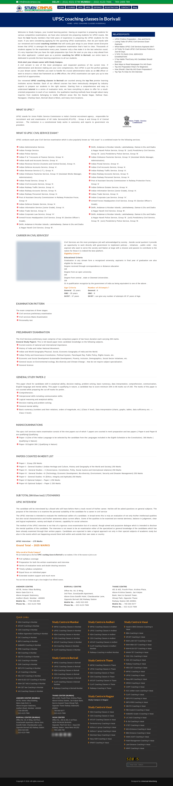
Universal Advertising (149, 781)
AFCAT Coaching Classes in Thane (103, 681)
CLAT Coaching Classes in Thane (102, 684)
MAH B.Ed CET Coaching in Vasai (139, 648)
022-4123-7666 (34, 604)
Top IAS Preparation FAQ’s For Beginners (131, 67)
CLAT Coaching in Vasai (135, 695)
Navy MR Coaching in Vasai (136, 679)
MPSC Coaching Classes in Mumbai (67, 627)
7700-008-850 (34, 601)
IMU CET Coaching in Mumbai (29, 676)
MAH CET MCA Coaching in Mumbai (31, 684)
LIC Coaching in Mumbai (27, 672)
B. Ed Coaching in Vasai (135, 721)
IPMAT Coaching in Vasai (99, 743)
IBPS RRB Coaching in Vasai (137, 702)
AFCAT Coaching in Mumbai (28, 626)
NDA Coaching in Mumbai (27, 622)
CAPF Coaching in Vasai (135, 687)
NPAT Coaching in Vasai (135, 748)
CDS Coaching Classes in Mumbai (67, 638)
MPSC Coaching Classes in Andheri (103, 627)
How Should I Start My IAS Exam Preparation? (133, 69)
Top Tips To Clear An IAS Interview (128, 72)
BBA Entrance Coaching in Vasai (138, 733)
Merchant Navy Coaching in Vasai (102, 735)
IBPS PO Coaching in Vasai (136, 698)
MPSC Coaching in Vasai (135, 672)
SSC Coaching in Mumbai (27, 660)
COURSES (71, 7)
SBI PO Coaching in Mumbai (28, 657)
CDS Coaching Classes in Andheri (102, 638)
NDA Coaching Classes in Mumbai (67, 634)
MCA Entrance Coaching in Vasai (138, 729)
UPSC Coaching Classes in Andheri (103, 631)
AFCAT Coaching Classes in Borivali (67, 678)
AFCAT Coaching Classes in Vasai (103, 720)
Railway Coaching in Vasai (136, 664)
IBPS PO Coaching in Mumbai (29, 668)
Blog (135, 7)
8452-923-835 (82, 602)
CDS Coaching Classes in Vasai (102, 716)
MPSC (88, 7)
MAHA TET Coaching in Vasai (137, 652)
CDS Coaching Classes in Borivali (66, 674)
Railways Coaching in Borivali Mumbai (68, 688)
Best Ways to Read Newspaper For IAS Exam (133, 64)
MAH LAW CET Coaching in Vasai (138, 641)
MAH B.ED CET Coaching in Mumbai (32, 680)
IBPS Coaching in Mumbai (27, 641)
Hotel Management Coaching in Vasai (140, 741)
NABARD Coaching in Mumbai (29, 645)
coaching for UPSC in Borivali (76, 55)
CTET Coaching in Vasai (135, 725)
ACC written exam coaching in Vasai (139, 691)
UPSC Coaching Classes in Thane (103, 669)
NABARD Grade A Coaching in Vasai (140, 714)
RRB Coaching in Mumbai (27, 649)
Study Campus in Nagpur (98, 700)
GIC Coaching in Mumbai (27, 637)
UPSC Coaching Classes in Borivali (67, 666)
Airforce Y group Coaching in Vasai (103, 731)
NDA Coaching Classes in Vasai (102, 712)
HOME (61, 7)
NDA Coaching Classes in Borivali (66, 670)
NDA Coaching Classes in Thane (102, 673)
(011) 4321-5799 (71, 2)
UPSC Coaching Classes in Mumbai (67, 631)
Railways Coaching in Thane (100, 688)
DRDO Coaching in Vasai (135, 683)
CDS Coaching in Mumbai (27, 630)
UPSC (80, 7)
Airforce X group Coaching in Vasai (103, 727)
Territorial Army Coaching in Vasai (102, 723)
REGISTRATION (111, 7)
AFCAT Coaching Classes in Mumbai (68, 642)
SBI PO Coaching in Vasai (135, 706)
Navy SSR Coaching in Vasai (101, 739)
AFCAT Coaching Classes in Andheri (103, 642)
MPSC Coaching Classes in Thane (103, 665)
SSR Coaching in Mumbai (27, 664)
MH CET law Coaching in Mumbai (30, 687)
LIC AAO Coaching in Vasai (136, 718)
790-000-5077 (130, 604)
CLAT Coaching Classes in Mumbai (67, 650)
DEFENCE (98, 7)
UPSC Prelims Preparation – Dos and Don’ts (132, 39)
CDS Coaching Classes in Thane (102, 677)
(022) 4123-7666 (103, 2)
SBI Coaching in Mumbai (27, 653)
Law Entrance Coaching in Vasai (138, 744)
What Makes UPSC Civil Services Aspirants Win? (134, 47)
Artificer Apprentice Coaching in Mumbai (33, 634)
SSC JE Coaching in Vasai (136, 660)
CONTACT (125, 7)
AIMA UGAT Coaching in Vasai (137, 737)
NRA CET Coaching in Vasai (136, 668)
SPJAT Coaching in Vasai (135, 637)
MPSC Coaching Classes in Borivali (67, 663)
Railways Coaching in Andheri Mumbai (104, 652)
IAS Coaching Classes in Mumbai (30, 691)
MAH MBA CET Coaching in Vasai (138, 645)
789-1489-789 (122, 2)
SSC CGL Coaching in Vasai (136, 656)
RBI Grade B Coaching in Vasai (137, 710)
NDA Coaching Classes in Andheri (102, 634)
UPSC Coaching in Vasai (135, 675)
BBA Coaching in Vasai (134, 633)
